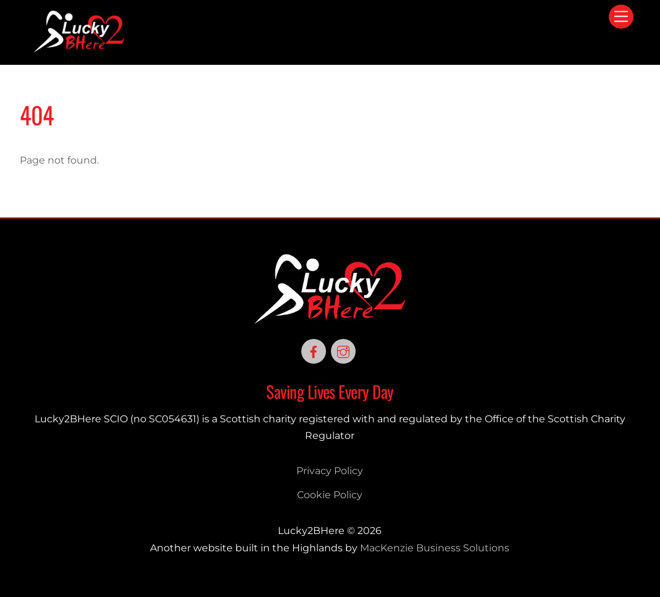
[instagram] (343, 350)
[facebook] (313, 350)
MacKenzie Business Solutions (434, 548)
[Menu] (621, 17)
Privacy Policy (329, 471)
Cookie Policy (329, 495)
